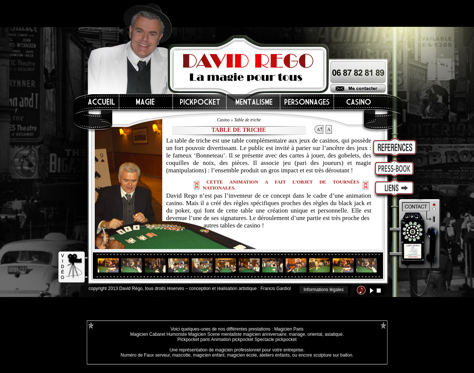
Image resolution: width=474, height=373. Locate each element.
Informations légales (323, 289)
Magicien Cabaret (147, 334)
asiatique (334, 334)
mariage (297, 334)
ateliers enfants (275, 355)
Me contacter (358, 88)
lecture (371, 290)
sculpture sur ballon (332, 355)
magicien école (242, 355)
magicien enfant (209, 355)
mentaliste (231, 334)
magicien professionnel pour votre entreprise (259, 350)
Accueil (102, 101)
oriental (315, 334)
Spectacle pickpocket (276, 339)
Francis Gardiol (275, 288)
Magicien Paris (289, 329)
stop (378, 290)
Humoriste (176, 334)
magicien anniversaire (264, 334)
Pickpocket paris (194, 339)
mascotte (181, 355)
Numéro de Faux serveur (145, 355)
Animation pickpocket (232, 339)
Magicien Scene (204, 334)
